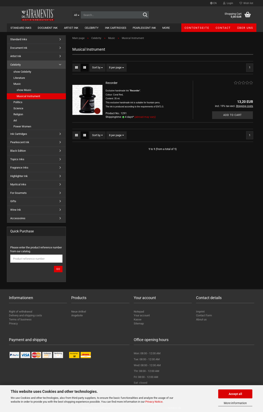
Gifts (13, 201)
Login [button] (228, 3)
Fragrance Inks (19, 167)
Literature (19, 77)
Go (58, 269)
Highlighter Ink (19, 176)
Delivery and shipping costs (25, 315)
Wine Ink (15, 209)
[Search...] (76, 15)
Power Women (22, 126)
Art (15, 120)
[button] (213, 3)
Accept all (235, 394)
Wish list (246, 3)
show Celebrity (22, 71)
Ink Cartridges (115, 27)
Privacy (13, 323)
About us (201, 319)
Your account (142, 315)
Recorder (112, 83)
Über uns (245, 27)
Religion (18, 114)
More (166, 27)
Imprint (200, 311)
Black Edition (18, 150)
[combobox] (97, 67)
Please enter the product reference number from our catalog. (36, 249)
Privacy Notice (154, 401)
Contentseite (197, 27)
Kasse (137, 319)
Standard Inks (20, 27)
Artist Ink (71, 27)
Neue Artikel (78, 311)
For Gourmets (18, 192)
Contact (223, 27)
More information (235, 403)
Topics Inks (17, 159)
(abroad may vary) (145, 116)
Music (17, 83)
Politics (17, 102)
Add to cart (232, 115)
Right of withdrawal (20, 311)
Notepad (139, 311)
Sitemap (139, 323)
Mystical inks (18, 184)
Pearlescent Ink (144, 27)
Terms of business (20, 319)
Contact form (204, 315)
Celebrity (92, 27)
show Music (24, 90)
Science (18, 108)
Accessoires (17, 218)
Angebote (77, 315)
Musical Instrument (28, 96)
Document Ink (48, 27)
